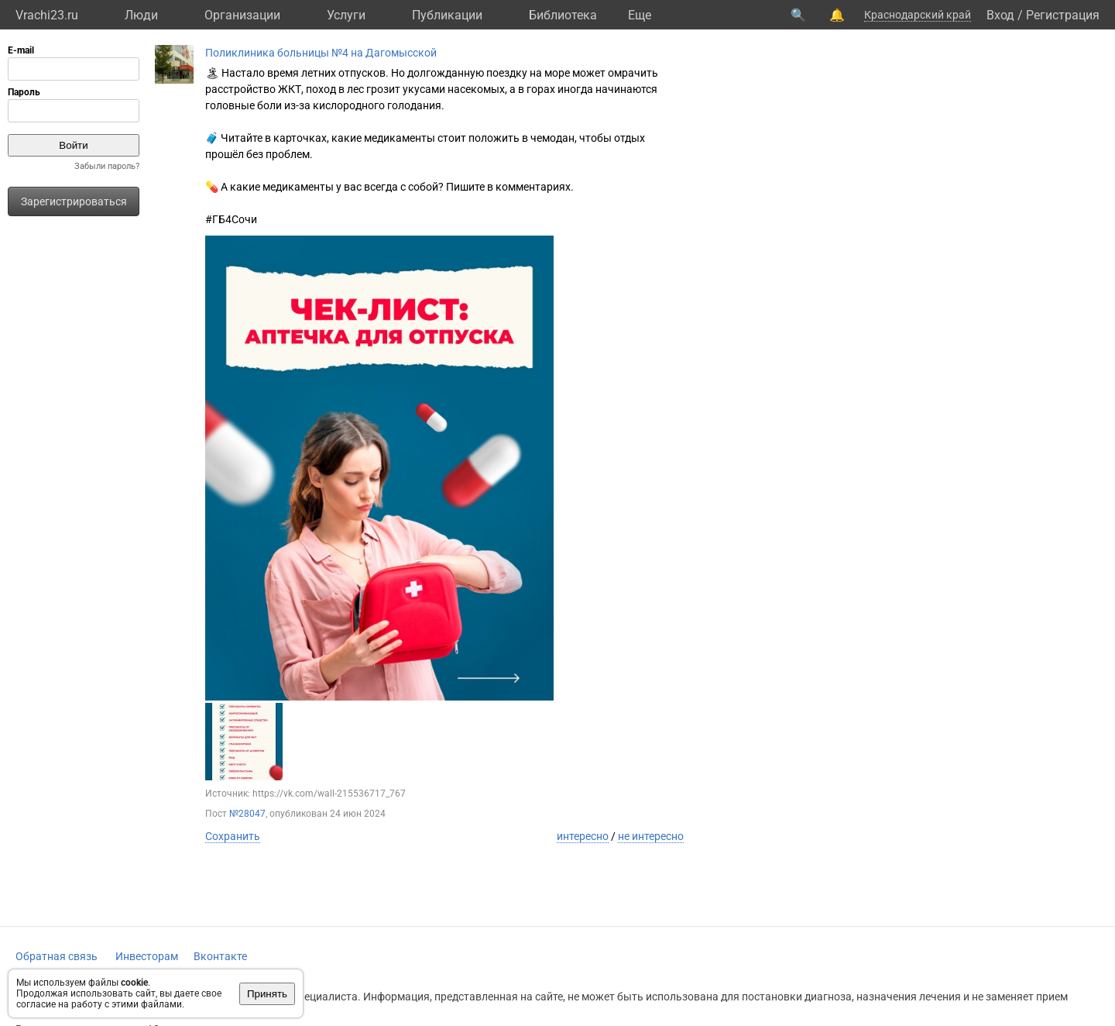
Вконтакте (220, 956)
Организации (242, 15)
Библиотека (563, 15)
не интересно (651, 836)
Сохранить (232, 836)
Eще (639, 15)
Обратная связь (56, 956)
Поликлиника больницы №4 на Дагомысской (321, 52)
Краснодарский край (917, 15)
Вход (1000, 15)
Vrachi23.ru (46, 15)
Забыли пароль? (106, 166)
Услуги (346, 15)
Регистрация (1063, 15)
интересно (583, 836)
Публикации (447, 15)
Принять (267, 994)
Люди (141, 15)
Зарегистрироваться (74, 201)
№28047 (247, 813)
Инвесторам (146, 956)
